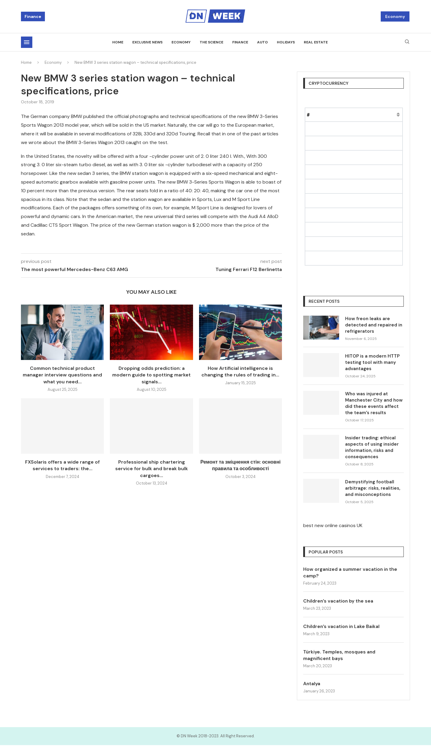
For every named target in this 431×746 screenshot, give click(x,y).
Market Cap (367, 114)
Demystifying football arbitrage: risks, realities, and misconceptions (372, 488)
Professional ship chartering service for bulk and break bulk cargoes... (151, 469)
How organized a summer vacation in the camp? (351, 572)
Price (342, 114)
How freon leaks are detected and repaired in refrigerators (373, 325)
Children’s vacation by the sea (338, 601)
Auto (262, 42)
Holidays (286, 42)
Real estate (316, 42)
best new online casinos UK (332, 525)
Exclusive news (147, 42)
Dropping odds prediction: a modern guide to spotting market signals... (151, 375)
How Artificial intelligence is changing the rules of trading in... (240, 371)
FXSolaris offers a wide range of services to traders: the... (62, 465)
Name (323, 114)
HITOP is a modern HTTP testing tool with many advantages (372, 362)
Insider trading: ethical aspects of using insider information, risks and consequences (372, 447)
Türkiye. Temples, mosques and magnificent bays (340, 655)
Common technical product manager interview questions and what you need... (62, 375)
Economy (395, 16)
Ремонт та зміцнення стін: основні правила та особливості (240, 465)
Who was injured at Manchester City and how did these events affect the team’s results (374, 403)
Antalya (312, 684)
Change (395, 114)
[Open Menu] (26, 42)
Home (117, 42)
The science (211, 42)
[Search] (407, 42)
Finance (33, 16)
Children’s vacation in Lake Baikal (342, 627)
